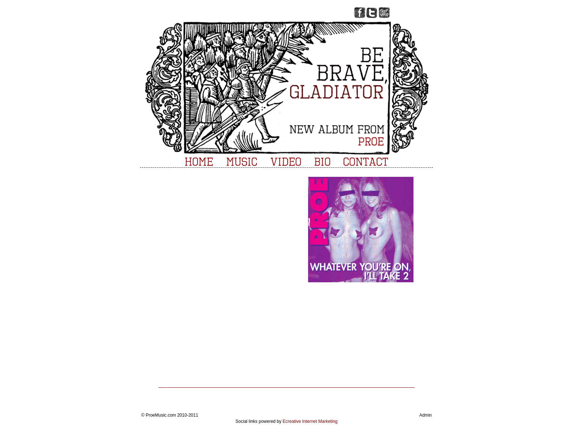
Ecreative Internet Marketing (309, 421)
